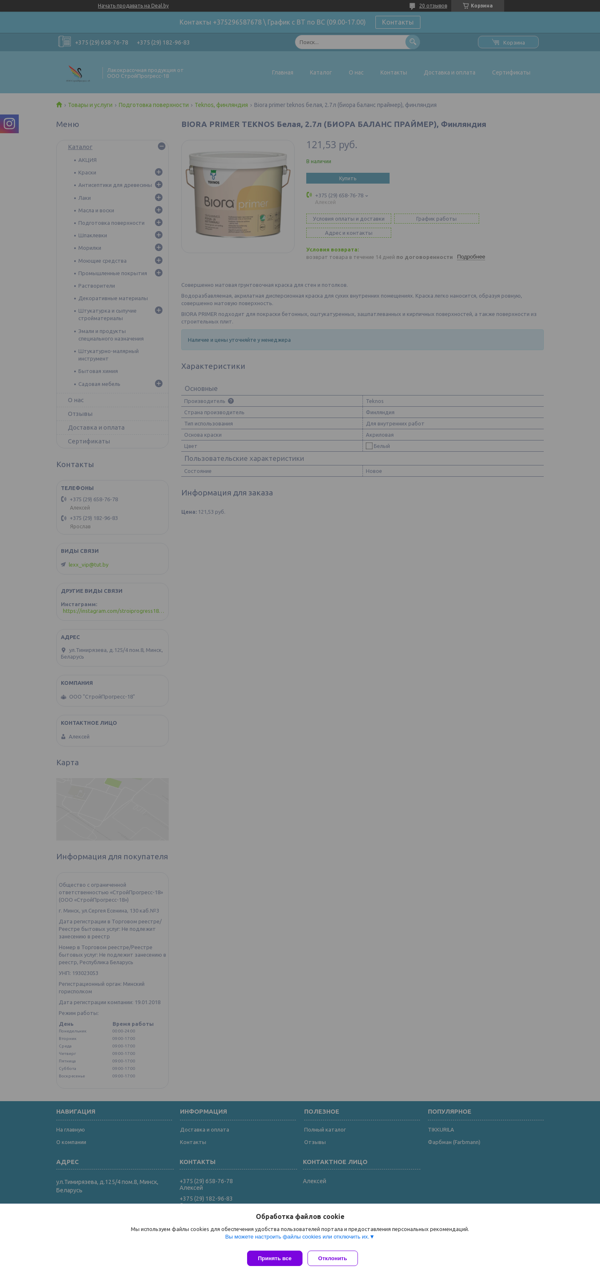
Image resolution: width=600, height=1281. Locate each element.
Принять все (275, 1258)
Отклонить (336, 1258)
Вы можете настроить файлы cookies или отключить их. (297, 1240)
